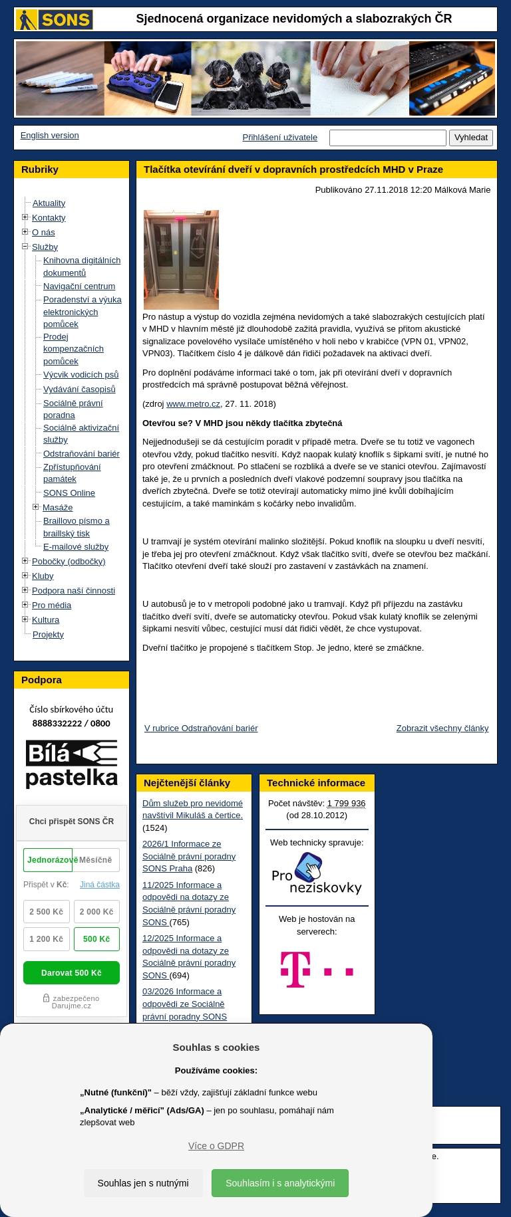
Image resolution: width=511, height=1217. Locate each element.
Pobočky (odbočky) (69, 561)
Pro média (51, 605)
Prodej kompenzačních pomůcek (73, 349)
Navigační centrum (79, 286)
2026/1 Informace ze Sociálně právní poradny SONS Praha (189, 856)
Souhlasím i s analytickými (280, 1183)
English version (50, 135)
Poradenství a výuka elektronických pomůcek (82, 311)
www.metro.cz (193, 404)
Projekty (48, 634)
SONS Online (69, 493)
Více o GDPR (216, 1146)
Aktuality (49, 203)
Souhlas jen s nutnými (143, 1183)
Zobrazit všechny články (443, 728)
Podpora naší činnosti (73, 591)
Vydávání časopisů (79, 389)
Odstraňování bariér (81, 454)
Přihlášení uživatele (279, 137)
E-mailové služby (75, 547)
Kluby (43, 576)
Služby (45, 247)
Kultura (45, 620)
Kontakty (49, 218)
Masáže (58, 507)
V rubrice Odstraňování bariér (201, 728)
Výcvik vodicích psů (80, 375)
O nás (43, 232)
